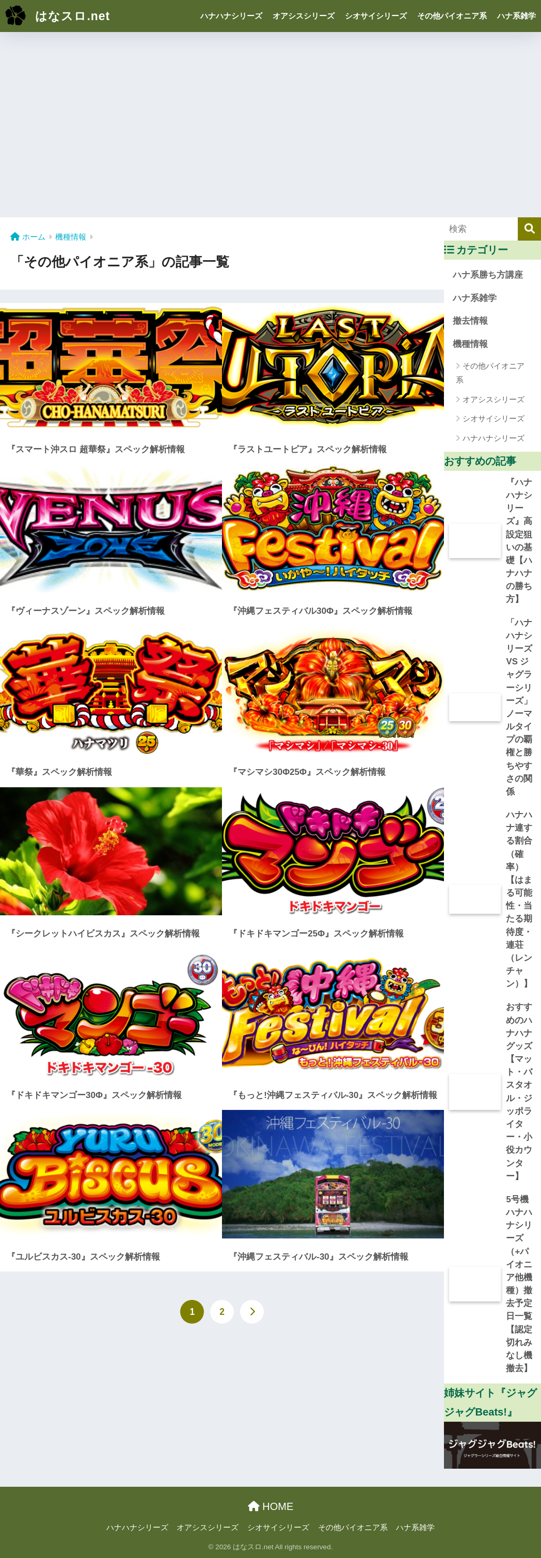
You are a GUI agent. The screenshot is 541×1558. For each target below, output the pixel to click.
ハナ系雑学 (516, 15)
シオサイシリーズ (376, 15)
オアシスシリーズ (304, 15)
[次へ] (252, 1312)
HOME (271, 1506)
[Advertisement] (270, 122)
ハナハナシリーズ (231, 15)
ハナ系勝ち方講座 (488, 275)
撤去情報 (470, 321)
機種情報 (470, 344)
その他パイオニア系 (452, 15)
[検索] (529, 229)
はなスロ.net (56, 16)
